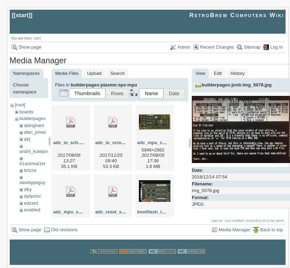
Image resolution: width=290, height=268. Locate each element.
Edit (218, 73)
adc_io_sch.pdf (70, 142)
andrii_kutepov (34, 151)
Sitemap (252, 47)
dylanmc (32, 196)
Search (117, 73)
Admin (183, 47)
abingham (34, 125)
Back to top (271, 229)
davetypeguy (33, 182)
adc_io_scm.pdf (112, 142)
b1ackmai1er (33, 163)
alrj (27, 139)
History (237, 73)
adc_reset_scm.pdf (116, 211)
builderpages (32, 118)
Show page (30, 47)
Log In (276, 47)
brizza (30, 170)
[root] (20, 104)
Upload (94, 73)
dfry (28, 189)
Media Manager (234, 229)
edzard (31, 203)
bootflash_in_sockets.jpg (164, 211)
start (22, 15)
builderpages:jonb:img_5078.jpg (236, 84)
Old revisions (64, 229)
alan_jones (35, 132)
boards (26, 111)
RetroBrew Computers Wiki (236, 15)
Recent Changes (217, 47)
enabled (32, 209)
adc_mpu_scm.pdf (73, 211)
